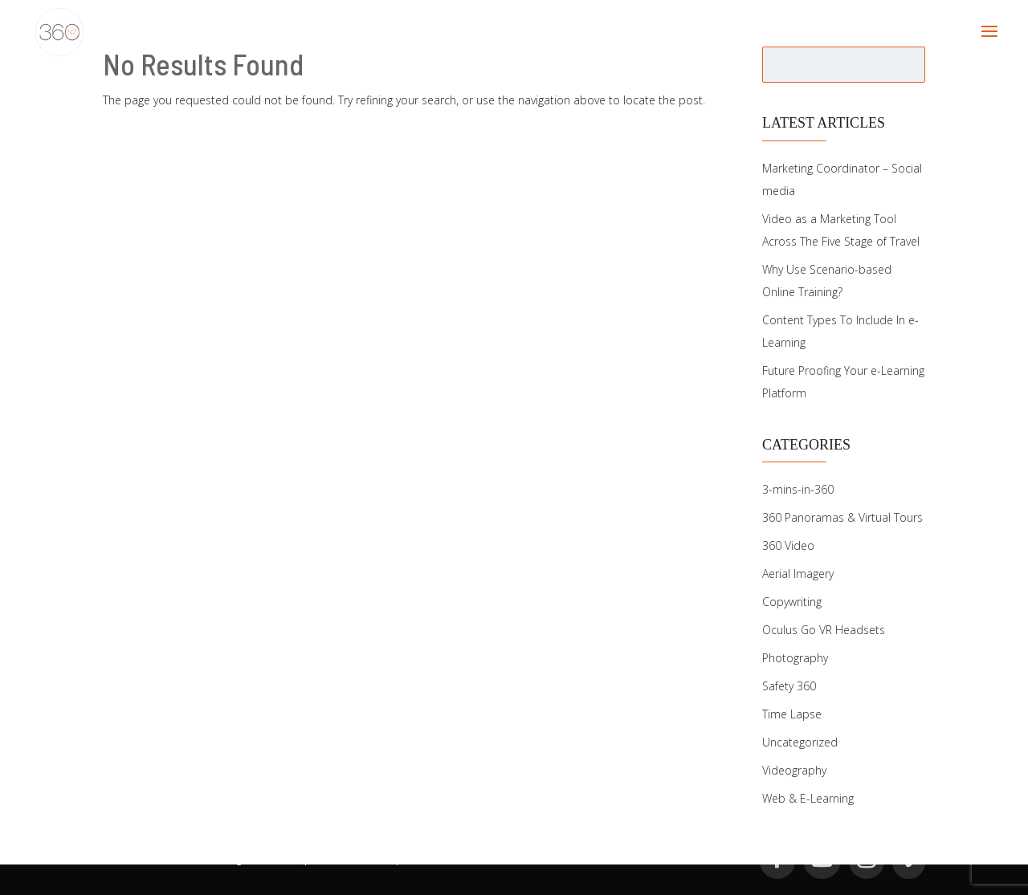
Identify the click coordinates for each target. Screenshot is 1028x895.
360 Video (788, 545)
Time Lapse (792, 714)
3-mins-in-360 (798, 489)
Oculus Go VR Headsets (823, 629)
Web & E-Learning (808, 798)
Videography (794, 770)
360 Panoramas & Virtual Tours (842, 517)
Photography (795, 657)
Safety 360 (789, 686)
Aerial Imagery (798, 573)
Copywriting (792, 601)
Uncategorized (800, 742)
